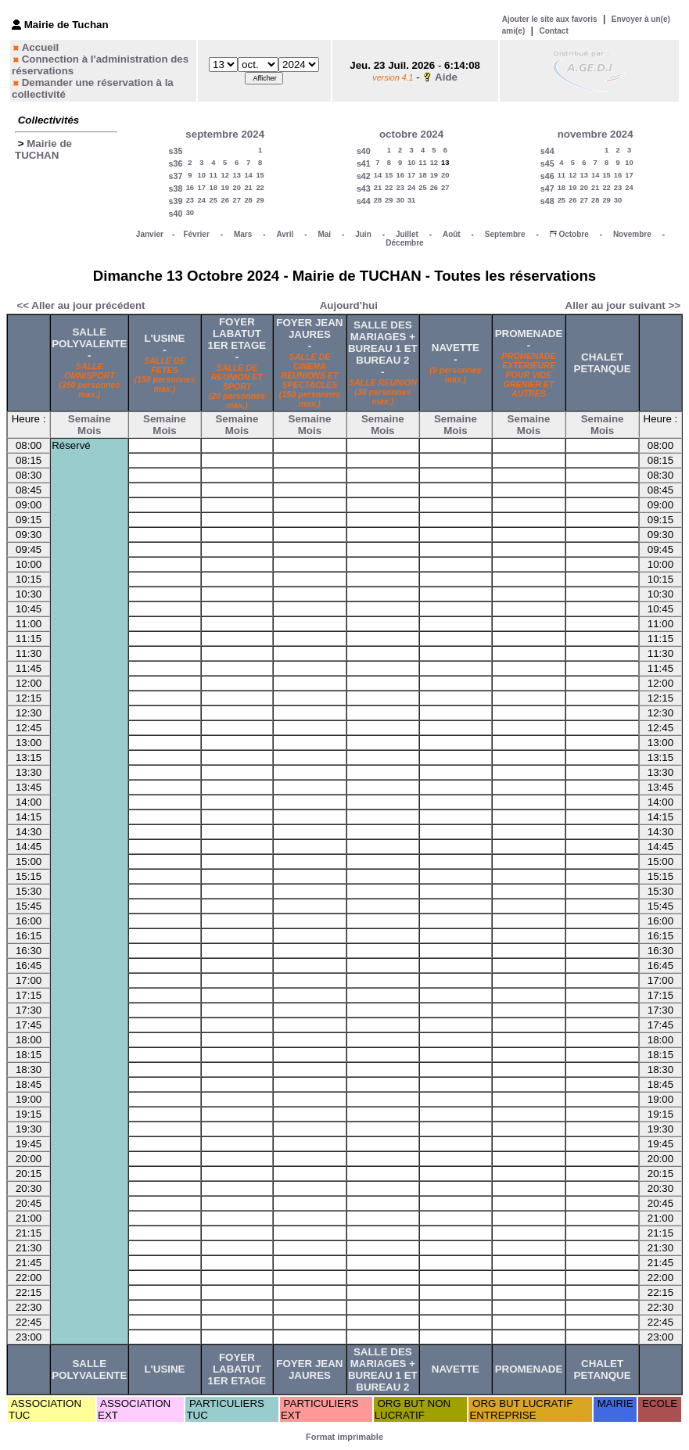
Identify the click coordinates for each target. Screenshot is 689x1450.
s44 (364, 201)
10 (202, 175)
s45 (547, 163)
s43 (364, 188)
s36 (176, 163)
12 (224, 175)
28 (248, 200)
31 (411, 200)
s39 (176, 201)
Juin (363, 234)
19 (224, 188)
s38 (176, 188)
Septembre (505, 234)
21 (248, 188)
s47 (547, 188)
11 (213, 175)
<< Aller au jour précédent (81, 305)
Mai (324, 234)
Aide (446, 77)
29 (260, 200)
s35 (176, 151)
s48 (547, 201)
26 (224, 200)
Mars (243, 234)
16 (190, 188)
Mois (89, 430)
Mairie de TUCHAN (43, 149)
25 (213, 200)
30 (190, 213)
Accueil (40, 47)
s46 (547, 176)
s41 (364, 163)
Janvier (149, 234)
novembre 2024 (595, 134)
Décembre (404, 243)
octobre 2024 (411, 134)
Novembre (632, 234)
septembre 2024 (224, 134)
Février (196, 234)
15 (260, 175)
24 (202, 200)
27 (236, 200)
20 (236, 188)
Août (452, 234)
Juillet (407, 234)
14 (248, 175)
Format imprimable (344, 1436)
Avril (284, 234)
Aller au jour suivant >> (622, 305)
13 (236, 175)
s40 (176, 213)
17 (202, 188)
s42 (364, 176)
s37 (176, 176)
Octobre (573, 234)
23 (190, 200)
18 (213, 188)
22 (260, 188)
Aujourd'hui (349, 305)
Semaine (89, 419)
